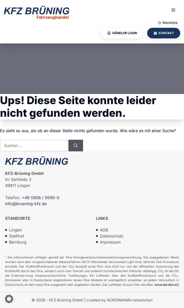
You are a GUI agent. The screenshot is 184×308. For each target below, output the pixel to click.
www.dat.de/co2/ (167, 285)
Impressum (110, 242)
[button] (9, 299)
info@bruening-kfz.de (26, 203)
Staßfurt (16, 236)
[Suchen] (75, 145)
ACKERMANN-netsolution (130, 300)
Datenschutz (111, 236)
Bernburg (18, 242)
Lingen (15, 229)
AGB (104, 229)
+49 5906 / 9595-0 (40, 197)
